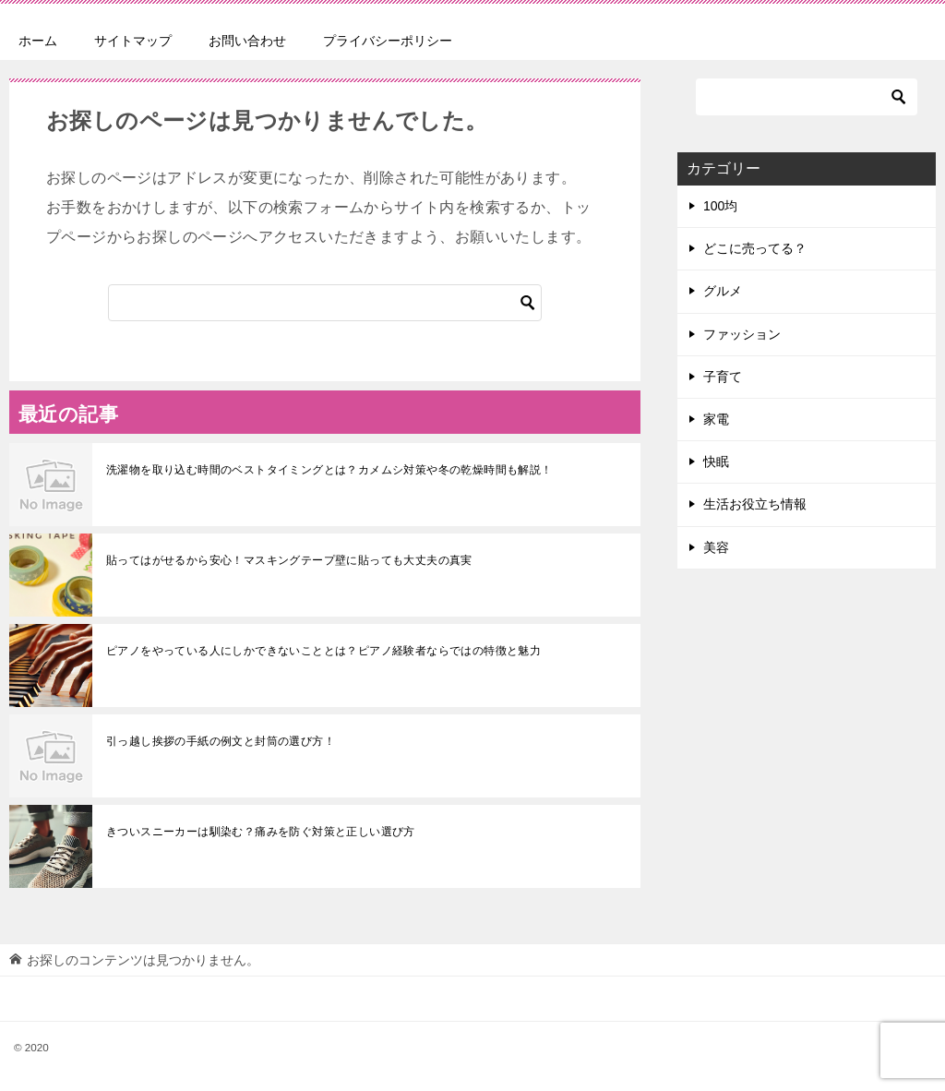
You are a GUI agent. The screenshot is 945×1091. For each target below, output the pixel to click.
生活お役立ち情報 (755, 504)
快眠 (716, 461)
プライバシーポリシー (387, 40)
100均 (720, 205)
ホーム (37, 40)
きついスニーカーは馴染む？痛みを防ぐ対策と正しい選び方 (260, 831)
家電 (716, 419)
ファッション (742, 334)
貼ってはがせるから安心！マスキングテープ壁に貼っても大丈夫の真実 (289, 560)
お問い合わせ (247, 40)
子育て (722, 376)
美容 (716, 547)
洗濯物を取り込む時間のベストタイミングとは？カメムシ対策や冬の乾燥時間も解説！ (329, 469)
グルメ (722, 290)
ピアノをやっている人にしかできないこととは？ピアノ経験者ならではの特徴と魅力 (323, 650)
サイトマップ (133, 40)
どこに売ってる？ (755, 248)
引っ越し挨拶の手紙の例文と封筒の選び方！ (220, 741)
